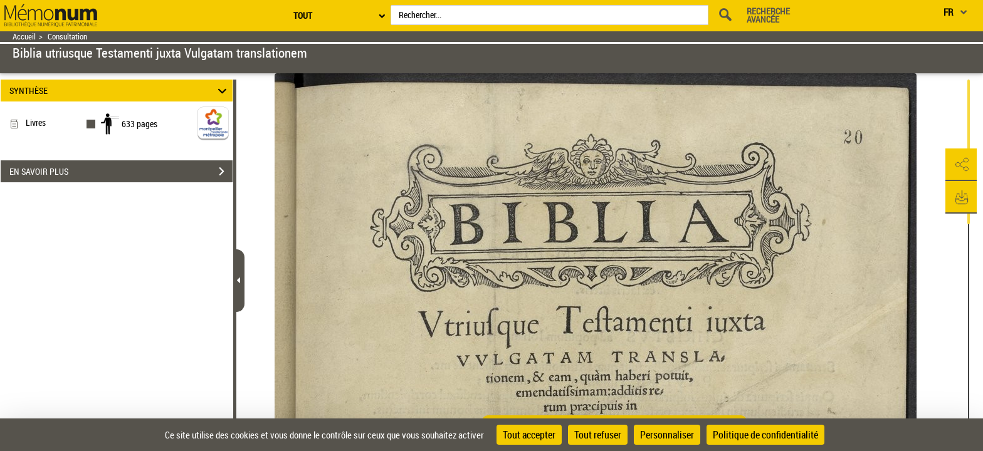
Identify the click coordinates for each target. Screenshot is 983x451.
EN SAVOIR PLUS (121, 171)
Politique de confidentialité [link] (765, 435)
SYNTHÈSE (120, 90)
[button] (961, 164)
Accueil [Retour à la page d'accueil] (24, 36)
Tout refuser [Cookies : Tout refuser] (597, 435)
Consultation (67, 36)
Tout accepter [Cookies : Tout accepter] (529, 435)
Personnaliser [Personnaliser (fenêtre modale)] (667, 435)
